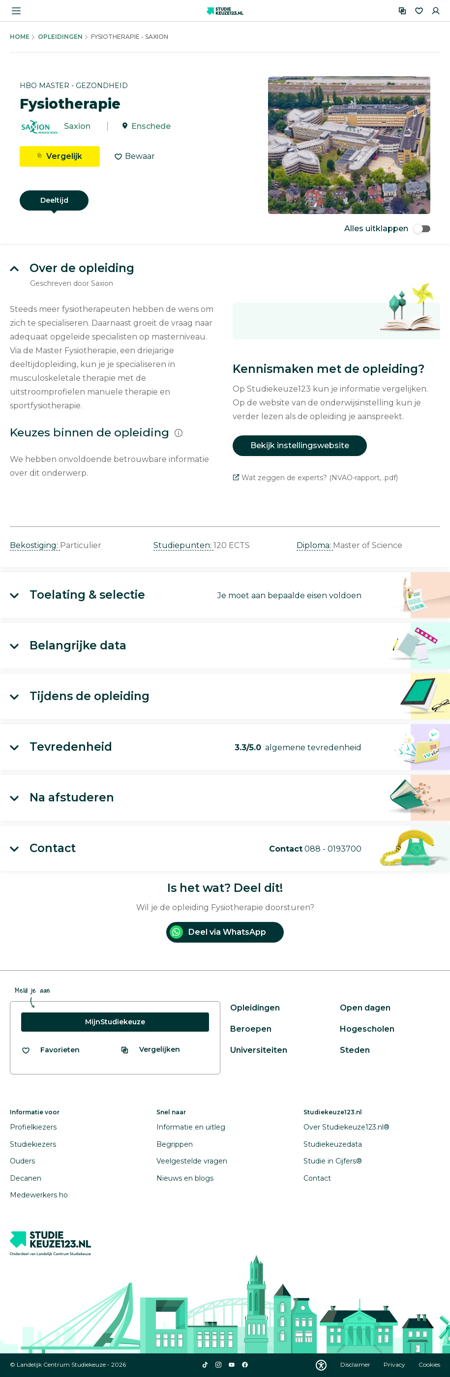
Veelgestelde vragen (191, 1161)
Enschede (151, 126)
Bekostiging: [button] (35, 545)
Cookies (429, 1364)
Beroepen (250, 1029)
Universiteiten (258, 1050)
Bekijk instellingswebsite (299, 445)
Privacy (395, 1364)
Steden (355, 1050)
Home (20, 36)
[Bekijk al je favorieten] (50, 1050)
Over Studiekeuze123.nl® (346, 1127)
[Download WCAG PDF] (321, 1365)
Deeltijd (54, 200)
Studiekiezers (33, 1144)
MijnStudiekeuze (115, 1021)
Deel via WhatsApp (218, 932)
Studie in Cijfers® (332, 1161)
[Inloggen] (435, 10)
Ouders (22, 1161)
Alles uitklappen (387, 228)
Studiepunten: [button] (183, 545)
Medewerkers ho (39, 1195)
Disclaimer (356, 1364)
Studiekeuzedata (332, 1144)
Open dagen (365, 1007)
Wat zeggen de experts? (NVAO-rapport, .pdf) (315, 477)
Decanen (25, 1178)
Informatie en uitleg (190, 1127)
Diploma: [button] (315, 545)
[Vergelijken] (402, 10)
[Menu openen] (16, 10)
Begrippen (174, 1144)
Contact (317, 1178)
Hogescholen (367, 1029)
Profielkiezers (33, 1127)
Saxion (77, 126)
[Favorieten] (419, 10)
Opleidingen (60, 36)
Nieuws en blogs (184, 1178)
